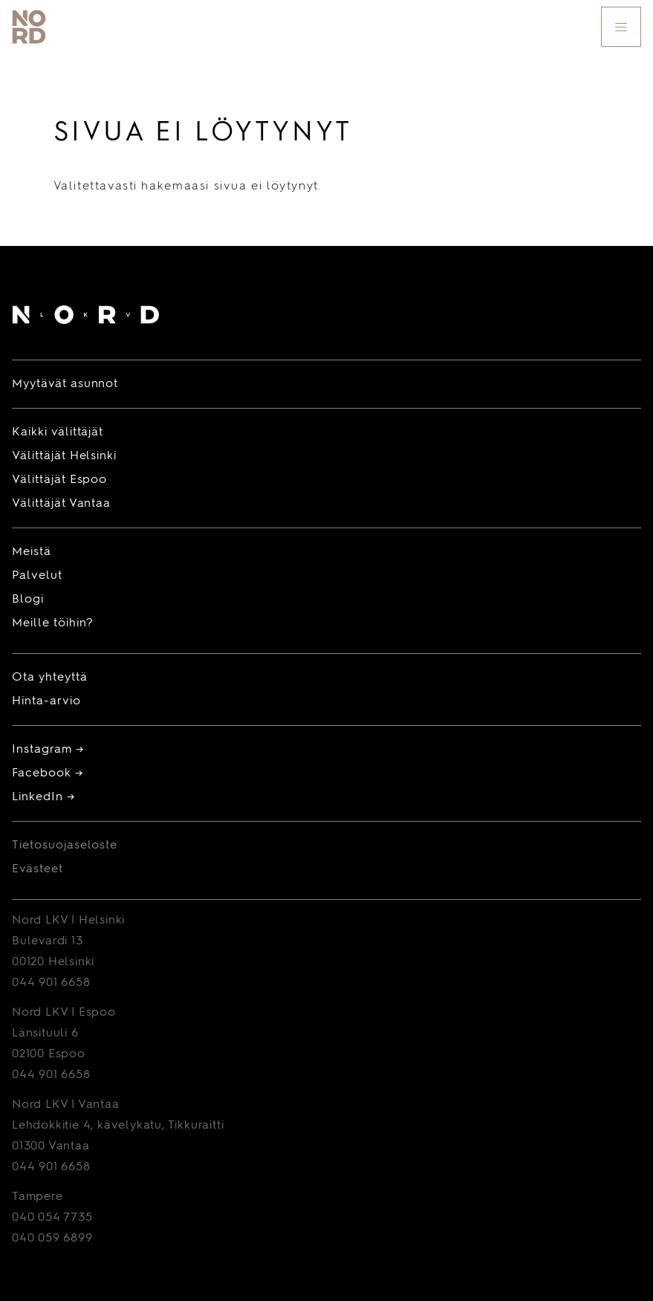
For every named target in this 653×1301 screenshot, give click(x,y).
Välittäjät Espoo (59, 480)
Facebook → (47, 773)
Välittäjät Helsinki (64, 456)
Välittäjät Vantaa (61, 504)
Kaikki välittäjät (57, 432)
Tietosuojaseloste (64, 845)
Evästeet (37, 869)
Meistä (31, 552)
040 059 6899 (52, 1239)
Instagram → (48, 750)
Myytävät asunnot (65, 384)
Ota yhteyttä (50, 678)
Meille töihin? (53, 623)
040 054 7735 (52, 1218)
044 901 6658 (51, 983)
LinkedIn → (43, 797)
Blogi (28, 600)
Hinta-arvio (46, 701)
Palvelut (37, 576)
